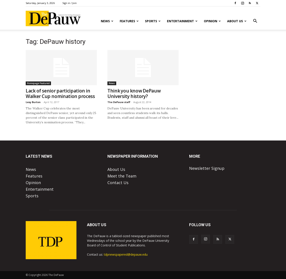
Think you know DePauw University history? (134, 93)
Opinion (212, 21)
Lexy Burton (33, 102)
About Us (236, 21)
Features (129, 21)
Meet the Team (121, 176)
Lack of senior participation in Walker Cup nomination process (60, 93)
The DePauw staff (118, 102)
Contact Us (118, 182)
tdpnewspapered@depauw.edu (126, 254)
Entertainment (182, 21)
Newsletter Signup (206, 168)
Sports (153, 21)
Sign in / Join (69, 3)
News (107, 21)
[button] (255, 21)
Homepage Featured (38, 83)
